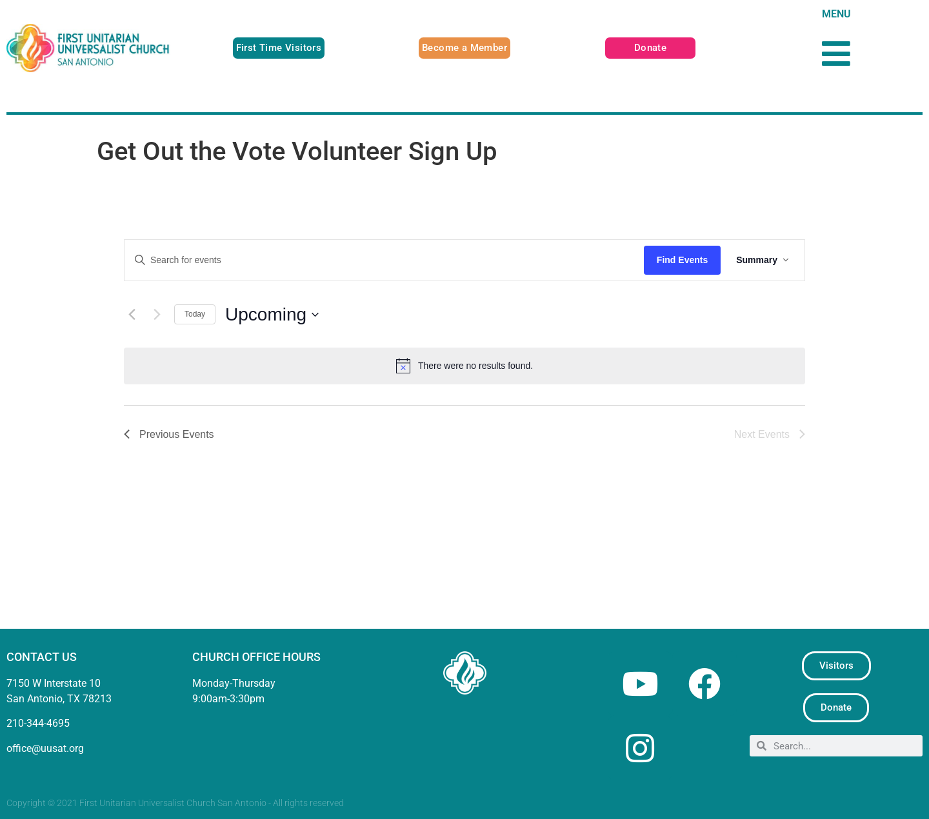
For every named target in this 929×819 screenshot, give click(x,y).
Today (195, 314)
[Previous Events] (131, 314)
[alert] (464, 366)
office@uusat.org (45, 748)
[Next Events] (157, 314)
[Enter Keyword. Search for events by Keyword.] (384, 260)
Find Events (682, 260)
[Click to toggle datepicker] (272, 315)
